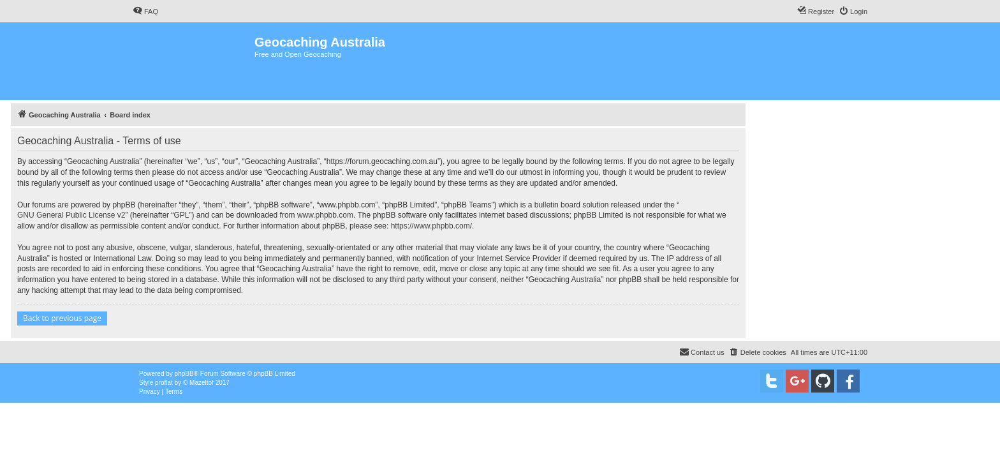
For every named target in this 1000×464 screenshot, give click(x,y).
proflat (164, 382)
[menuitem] (145, 11)
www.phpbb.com (325, 215)
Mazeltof (201, 382)
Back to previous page (62, 318)
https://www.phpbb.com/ (431, 225)
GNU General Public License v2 (71, 215)
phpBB (184, 373)
